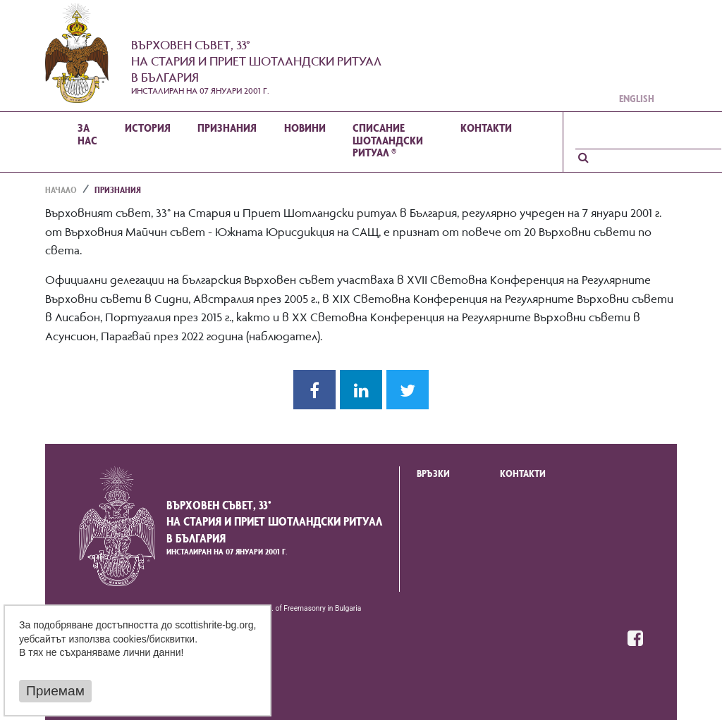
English (636, 100)
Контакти (523, 474)
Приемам (55, 691)
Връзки (433, 474)
